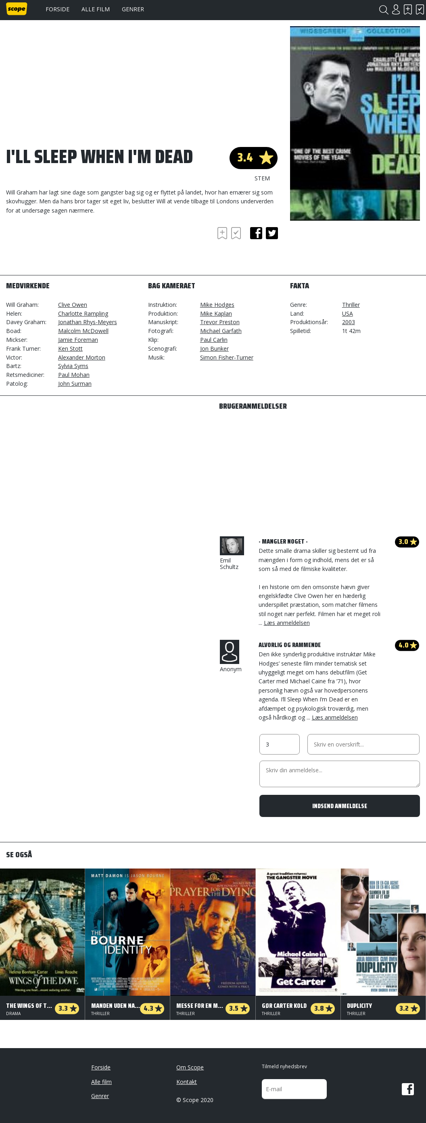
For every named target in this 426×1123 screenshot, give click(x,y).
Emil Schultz (232, 553)
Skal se (408, 9)
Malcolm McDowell (83, 331)
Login (396, 9)
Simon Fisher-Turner (226, 357)
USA (347, 313)
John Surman (75, 383)
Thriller (351, 304)
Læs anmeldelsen (287, 623)
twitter (272, 233)
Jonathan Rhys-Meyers (87, 322)
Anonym (231, 656)
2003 (348, 322)
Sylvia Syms (73, 366)
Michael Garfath (221, 331)
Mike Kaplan (216, 313)
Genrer (133, 9)
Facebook (408, 1089)
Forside (57, 9)
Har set (420, 9)
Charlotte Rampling (83, 313)
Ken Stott (70, 348)
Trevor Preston (220, 322)
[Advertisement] (70, 247)
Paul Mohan (74, 374)
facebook (256, 233)
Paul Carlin (214, 339)
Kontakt (186, 1082)
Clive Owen (72, 304)
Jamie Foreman (78, 339)
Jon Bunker (214, 348)
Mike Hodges (217, 304)
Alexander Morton (81, 357)
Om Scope (190, 1067)
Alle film (95, 9)
